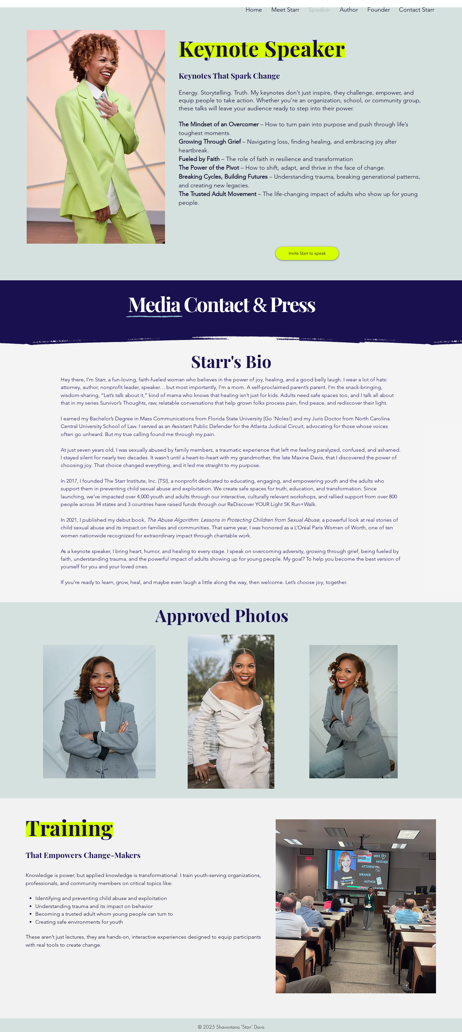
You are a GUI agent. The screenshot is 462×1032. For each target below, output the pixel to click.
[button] (307, 253)
